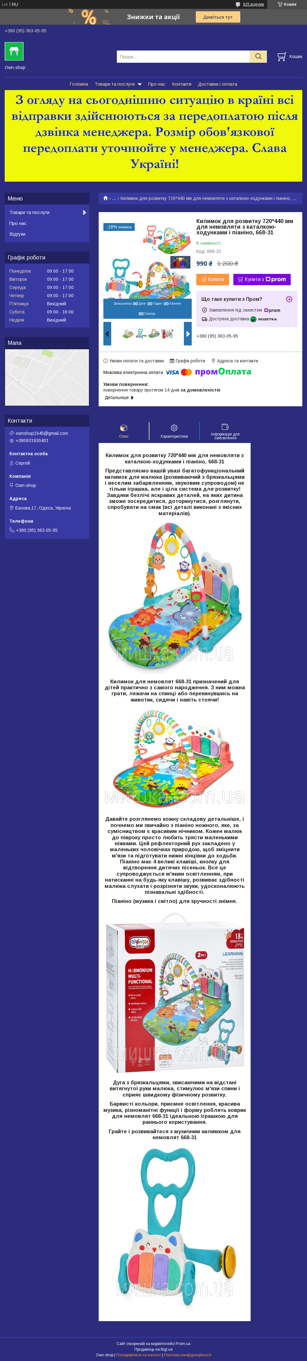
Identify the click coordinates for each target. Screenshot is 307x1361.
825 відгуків (253, 4)
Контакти (181, 84)
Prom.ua (183, 1344)
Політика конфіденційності (187, 1355)
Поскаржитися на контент (138, 1355)
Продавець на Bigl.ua (153, 1349)
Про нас (156, 84)
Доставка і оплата (217, 84)
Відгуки (17, 234)
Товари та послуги (115, 84)
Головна (79, 84)
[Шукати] (258, 57)
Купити (216, 279)
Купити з (265, 279)
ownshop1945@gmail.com (42, 433)
